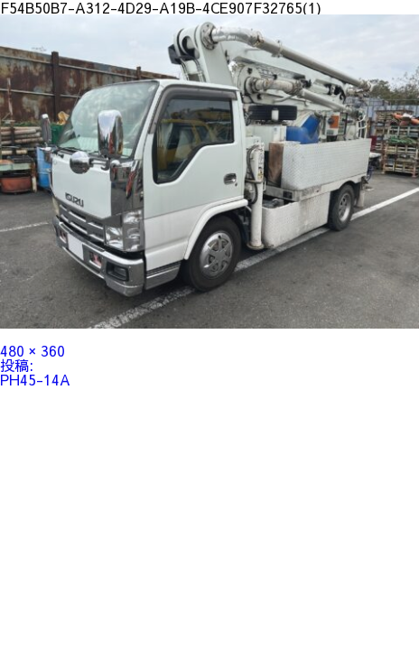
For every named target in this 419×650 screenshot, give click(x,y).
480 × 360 (32, 350)
